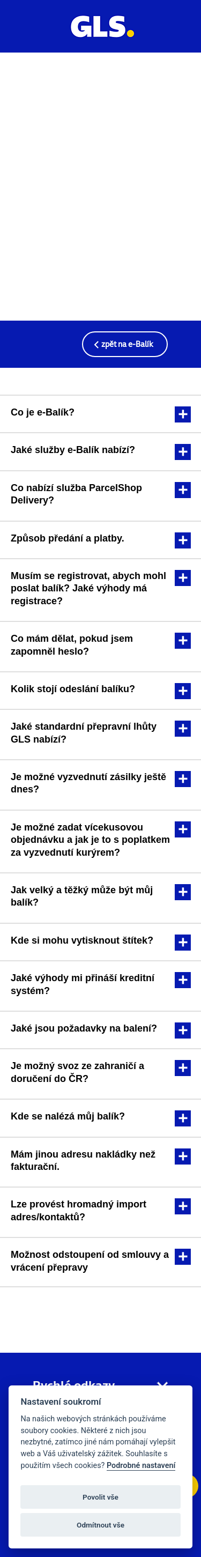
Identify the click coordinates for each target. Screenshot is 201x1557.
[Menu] (22, 31)
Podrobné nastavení (141, 1465)
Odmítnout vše (100, 1525)
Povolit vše (100, 1497)
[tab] (100, 413)
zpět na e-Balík (127, 344)
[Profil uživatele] (179, 35)
